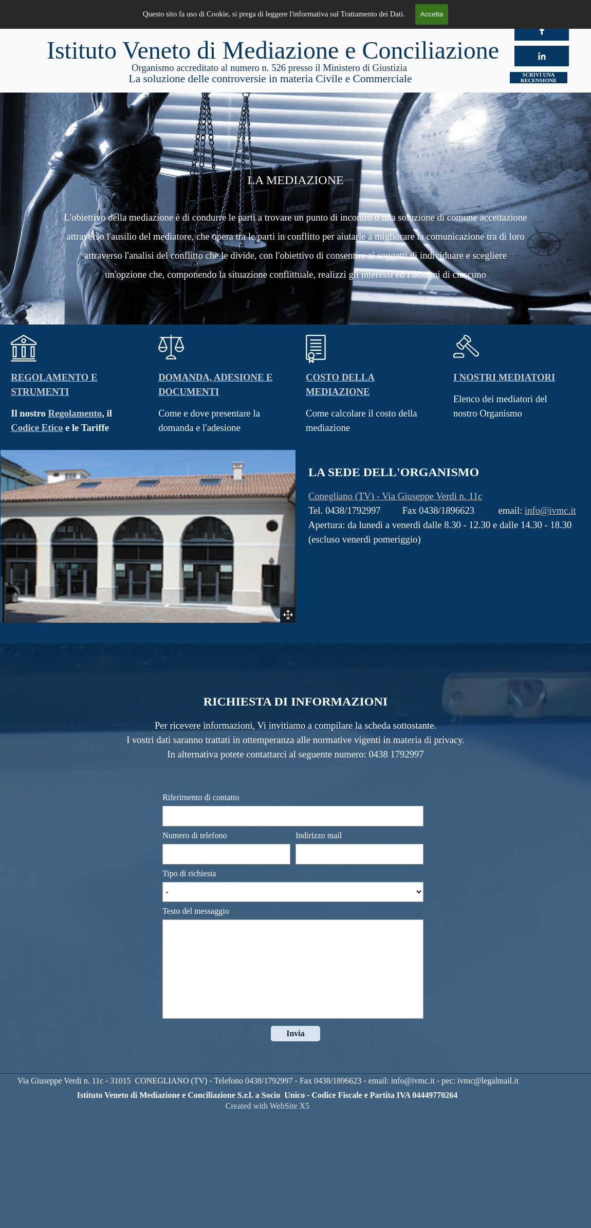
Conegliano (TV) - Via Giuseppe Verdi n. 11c (395, 496)
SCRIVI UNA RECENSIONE (539, 77)
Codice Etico (37, 427)
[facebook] (541, 30)
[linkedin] (541, 56)
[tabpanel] (295, 215)
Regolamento (75, 413)
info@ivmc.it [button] (550, 510)
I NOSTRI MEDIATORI (504, 377)
